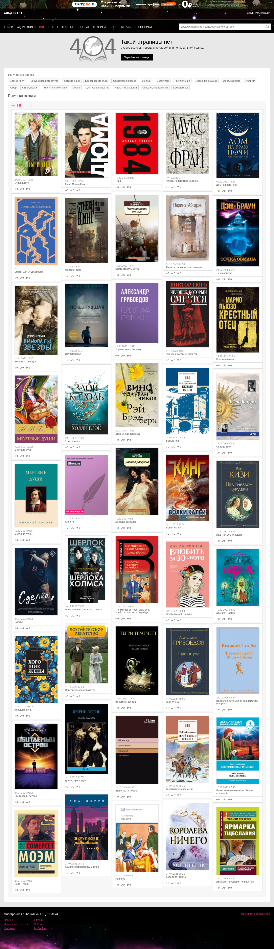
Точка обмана (224, 273)
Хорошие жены (23, 709)
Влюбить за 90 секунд (179, 614)
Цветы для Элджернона (28, 271)
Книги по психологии (55, 87)
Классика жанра (231, 81)
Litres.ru (39, 919)
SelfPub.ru (40, 924)
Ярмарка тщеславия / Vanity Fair (235, 881)
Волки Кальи (173, 527)
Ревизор (120, 878)
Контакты (9, 928)
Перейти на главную (137, 57)
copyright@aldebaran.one (255, 913)
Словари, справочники (155, 87)
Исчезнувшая (73, 354)
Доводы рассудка (75, 780)
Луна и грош (21, 884)
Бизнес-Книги (17, 81)
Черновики (143, 27)
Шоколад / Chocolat (126, 790)
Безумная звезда (125, 701)
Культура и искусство (97, 87)
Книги (8, 27)
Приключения (182, 81)
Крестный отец (225, 359)
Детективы (163, 81)
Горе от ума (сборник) (128, 349)
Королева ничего (176, 877)
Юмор (13, 87)
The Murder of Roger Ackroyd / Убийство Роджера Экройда (132, 611)
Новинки (9, 919)
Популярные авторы (16, 924)
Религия (250, 81)
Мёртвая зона (73, 269)
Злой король (72, 441)
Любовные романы (206, 81)
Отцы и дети (21, 183)
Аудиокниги (26, 27)
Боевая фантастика (96, 81)
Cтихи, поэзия (30, 87)
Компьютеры (180, 87)
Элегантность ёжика (127, 269)
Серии (126, 27)
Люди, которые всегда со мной (184, 267)
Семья (76, 87)
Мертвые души (23, 450)
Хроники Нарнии (225, 613)
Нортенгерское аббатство (80, 690)
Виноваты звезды (25, 361)
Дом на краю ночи (226, 184)
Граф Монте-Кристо (76, 184)
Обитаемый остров (25, 796)
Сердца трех (223, 446)
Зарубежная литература (44, 81)
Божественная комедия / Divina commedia (234, 792)
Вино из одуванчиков (127, 433)
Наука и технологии (126, 87)
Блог (113, 27)
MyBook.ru (40, 928)
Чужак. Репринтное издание (182, 181)
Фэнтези (146, 81)
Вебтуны (51, 27)
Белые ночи (173, 440)
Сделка (18, 622)
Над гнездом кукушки (229, 534)
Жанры (67, 27)
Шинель (70, 521)
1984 (118, 181)
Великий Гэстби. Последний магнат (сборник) (237, 702)
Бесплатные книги (91, 27)
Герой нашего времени (179, 789)
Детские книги (72, 81)
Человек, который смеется (181, 354)
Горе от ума (173, 702)
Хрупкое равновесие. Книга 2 (82, 866)
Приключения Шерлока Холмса (83, 609)
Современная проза (124, 81)
